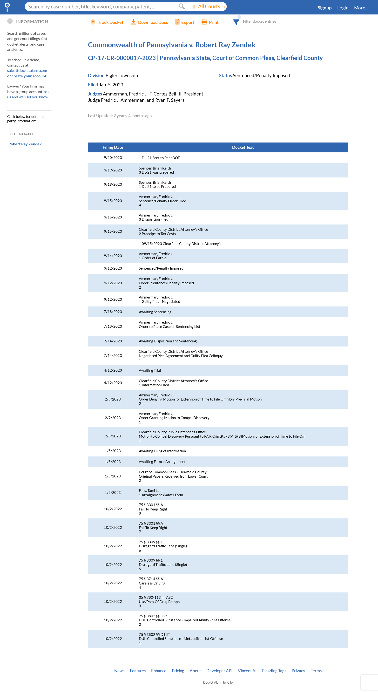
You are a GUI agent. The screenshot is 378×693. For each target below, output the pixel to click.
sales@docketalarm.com (27, 70)
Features (138, 670)
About (195, 670)
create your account (29, 76)
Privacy (298, 670)
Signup (325, 7)
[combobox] (243, 21)
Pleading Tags (274, 670)
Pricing (178, 670)
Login (343, 7)
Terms (316, 670)
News (119, 670)
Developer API (219, 670)
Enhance (158, 670)
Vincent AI (247, 670)
